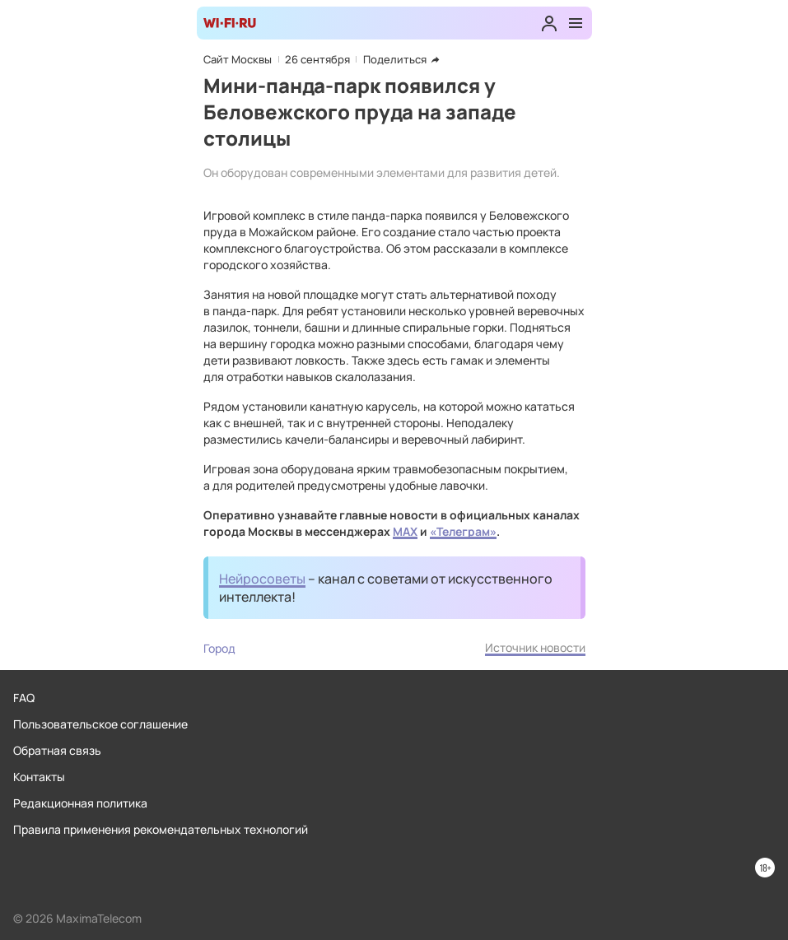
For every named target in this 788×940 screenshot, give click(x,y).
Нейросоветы (262, 579)
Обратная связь (57, 750)
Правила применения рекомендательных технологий (160, 829)
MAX (405, 531)
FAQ (24, 697)
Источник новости (535, 647)
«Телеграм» (463, 531)
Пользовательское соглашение (100, 724)
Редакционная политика (80, 803)
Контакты (39, 776)
